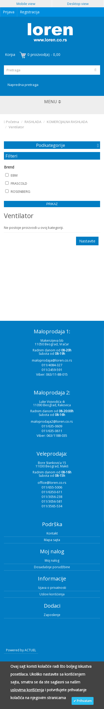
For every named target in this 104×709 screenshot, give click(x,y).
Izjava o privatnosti (52, 587)
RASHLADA (33, 121)
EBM (11, 175)
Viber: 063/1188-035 (52, 435)
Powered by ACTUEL (21, 650)
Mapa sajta (52, 540)
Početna (11, 121)
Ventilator (16, 127)
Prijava (8, 11)
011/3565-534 (52, 506)
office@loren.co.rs (52, 482)
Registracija (29, 11)
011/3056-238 (52, 496)
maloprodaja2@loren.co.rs (52, 421)
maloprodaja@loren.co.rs (52, 360)
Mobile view (25, 3)
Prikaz (51, 204)
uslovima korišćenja (27, 689)
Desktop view (78, 3)
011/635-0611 (52, 430)
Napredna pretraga (23, 84)
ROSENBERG (17, 191)
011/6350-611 (52, 492)
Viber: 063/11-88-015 (52, 374)
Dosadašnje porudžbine (52, 567)
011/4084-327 (52, 365)
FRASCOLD (16, 183)
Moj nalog (52, 560)
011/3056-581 (52, 501)
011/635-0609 (52, 426)
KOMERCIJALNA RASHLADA (67, 121)
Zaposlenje (52, 615)
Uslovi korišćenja (52, 594)
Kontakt (52, 533)
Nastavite (87, 241)
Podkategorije (50, 145)
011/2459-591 (52, 369)
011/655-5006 (52, 487)
